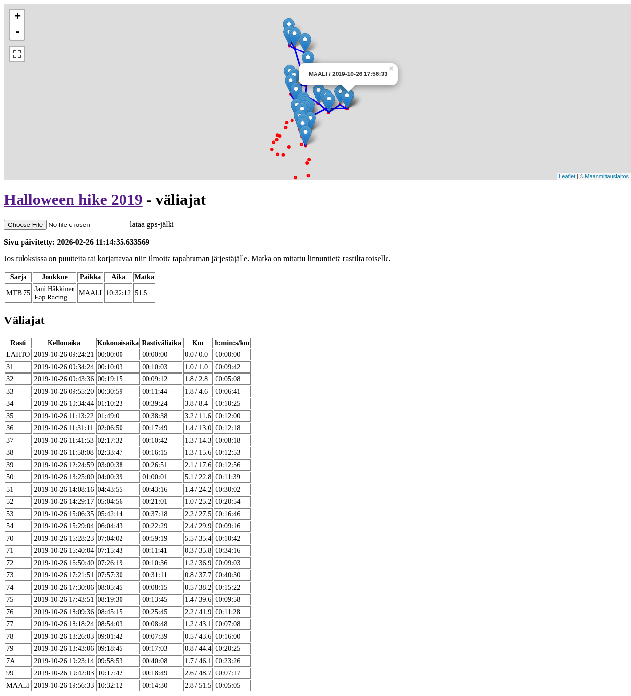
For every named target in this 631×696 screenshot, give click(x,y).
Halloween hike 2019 (73, 199)
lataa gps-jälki (89, 224)
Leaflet (567, 176)
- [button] (17, 32)
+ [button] (17, 17)
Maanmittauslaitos (607, 176)
